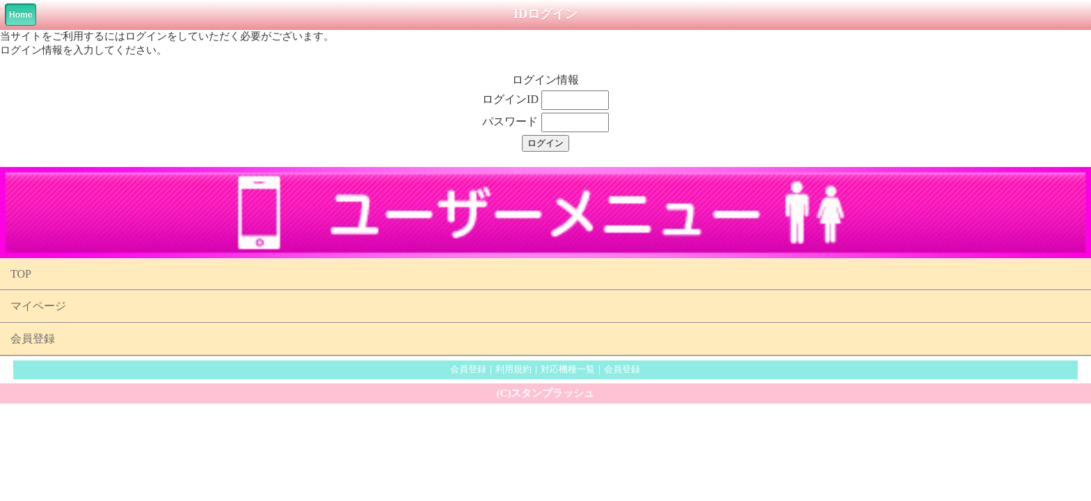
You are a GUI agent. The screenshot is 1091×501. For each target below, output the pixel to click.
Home (20, 14)
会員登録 (32, 338)
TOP (20, 274)
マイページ (38, 306)
